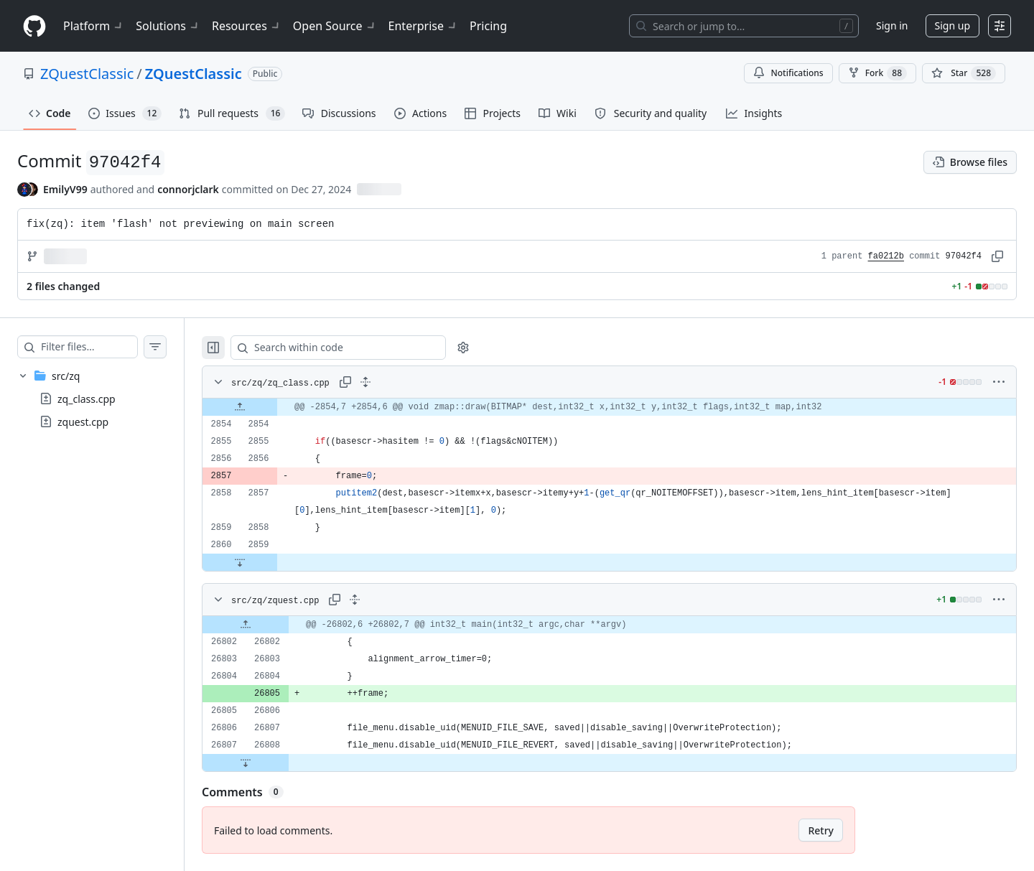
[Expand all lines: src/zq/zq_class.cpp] (394, 382)
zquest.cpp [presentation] (82, 422)
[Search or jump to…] (744, 26)
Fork (877, 73)
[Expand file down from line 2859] (268, 562)
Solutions (168, 26)
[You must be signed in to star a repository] (963, 73)
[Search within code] (360, 347)
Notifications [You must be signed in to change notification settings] (788, 73)
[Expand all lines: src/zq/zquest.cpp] (383, 600)
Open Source (335, 26)
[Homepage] (34, 26)
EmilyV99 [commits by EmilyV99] (65, 189)
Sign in (892, 25)
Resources (246, 26)
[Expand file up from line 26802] (274, 624)
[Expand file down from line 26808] (274, 762)
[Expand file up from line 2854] (268, 407)
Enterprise (423, 26)
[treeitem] (106, 398)
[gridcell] (623, 407)
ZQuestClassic (87, 73)
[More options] (998, 382)
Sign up (952, 25)
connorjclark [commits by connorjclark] (188, 189)
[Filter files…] (103, 347)
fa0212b (886, 256)
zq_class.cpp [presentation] (86, 399)
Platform (93, 26)
